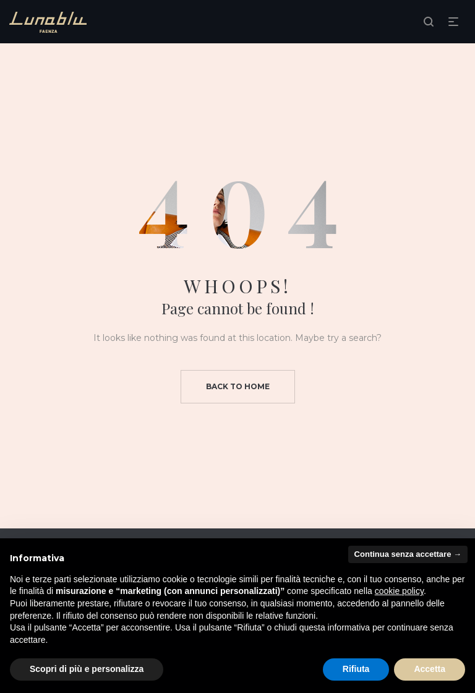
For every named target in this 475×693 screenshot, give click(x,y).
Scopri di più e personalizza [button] (86, 669)
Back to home (238, 386)
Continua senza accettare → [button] (407, 554)
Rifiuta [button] (356, 669)
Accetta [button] (429, 669)
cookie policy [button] (399, 591)
